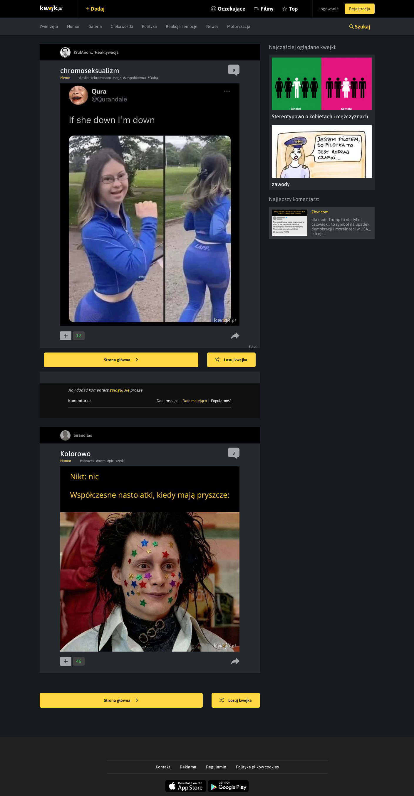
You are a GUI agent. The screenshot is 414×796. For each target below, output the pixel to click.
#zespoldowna (134, 78)
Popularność (221, 401)
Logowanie (329, 8)
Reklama (188, 767)
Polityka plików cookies (257, 767)
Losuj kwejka (231, 360)
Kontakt (163, 767)
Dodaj (97, 9)
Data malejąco (194, 401)
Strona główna (121, 360)
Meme (65, 78)
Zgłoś (253, 346)
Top (293, 9)
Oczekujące (231, 9)
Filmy (267, 9)
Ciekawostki (122, 26)
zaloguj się (119, 390)
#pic (110, 461)
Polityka (149, 26)
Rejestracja (359, 8)
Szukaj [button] (362, 26)
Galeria (95, 26)
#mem (100, 461)
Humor (73, 26)
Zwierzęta (49, 26)
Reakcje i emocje (181, 26)
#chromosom (100, 78)
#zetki (120, 461)
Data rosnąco (167, 401)
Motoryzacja (238, 26)
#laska (83, 78)
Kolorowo (75, 454)
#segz (117, 78)
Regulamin (216, 767)
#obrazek (87, 461)
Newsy (212, 26)
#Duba (153, 78)
